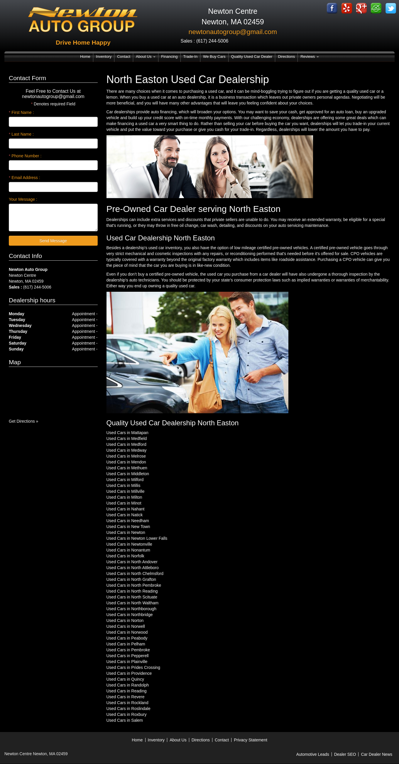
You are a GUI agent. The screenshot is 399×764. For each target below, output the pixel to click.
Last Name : (21, 134)
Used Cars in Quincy (125, 679)
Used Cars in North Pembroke (133, 585)
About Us (145, 56)
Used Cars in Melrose (126, 456)
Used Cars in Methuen (126, 468)
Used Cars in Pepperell (127, 655)
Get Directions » (23, 421)
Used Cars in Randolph (127, 685)
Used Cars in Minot (123, 503)
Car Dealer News (376, 754)
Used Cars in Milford (125, 479)
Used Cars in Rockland (127, 702)
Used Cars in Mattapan (127, 432)
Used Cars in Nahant (125, 509)
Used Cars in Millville (125, 491)
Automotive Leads (312, 754)
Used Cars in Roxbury (126, 714)
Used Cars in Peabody (127, 638)
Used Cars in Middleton (127, 473)
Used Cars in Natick (124, 514)
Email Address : (24, 177)
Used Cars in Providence (129, 673)
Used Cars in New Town (128, 526)
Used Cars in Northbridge (129, 614)
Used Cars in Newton (125, 532)
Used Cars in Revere (125, 696)
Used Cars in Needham (127, 520)
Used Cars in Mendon (126, 462)
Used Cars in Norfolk (125, 556)
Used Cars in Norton (125, 620)
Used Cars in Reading (126, 691)
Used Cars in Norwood (127, 632)
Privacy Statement (250, 740)
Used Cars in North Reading (132, 591)
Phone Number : (25, 156)
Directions (286, 56)
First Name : (21, 112)
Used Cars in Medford (126, 444)
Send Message (53, 240)
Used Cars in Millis (123, 485)
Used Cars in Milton (124, 497)
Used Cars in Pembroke (128, 649)
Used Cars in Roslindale (128, 708)
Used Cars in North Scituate (132, 597)
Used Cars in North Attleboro (132, 567)
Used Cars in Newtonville (129, 544)
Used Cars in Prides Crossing (133, 667)
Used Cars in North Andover (132, 561)
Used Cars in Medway (126, 450)
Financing (169, 56)
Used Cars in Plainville (127, 661)
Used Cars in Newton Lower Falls (137, 538)
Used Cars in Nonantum (128, 550)
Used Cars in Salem (124, 720)
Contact (123, 56)
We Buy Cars (214, 56)
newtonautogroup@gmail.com (233, 32)
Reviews (309, 56)
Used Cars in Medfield (126, 438)
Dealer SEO (345, 754)
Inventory (103, 56)
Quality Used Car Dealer (252, 56)
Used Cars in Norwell (125, 626)
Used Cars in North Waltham (132, 603)
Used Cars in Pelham (125, 644)
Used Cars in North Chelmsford (135, 573)
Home (85, 56)
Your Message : (23, 199)
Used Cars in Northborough (131, 608)
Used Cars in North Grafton (131, 579)
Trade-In (190, 56)
